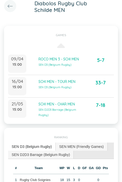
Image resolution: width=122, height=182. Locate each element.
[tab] (32, 147)
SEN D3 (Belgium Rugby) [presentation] (32, 147)
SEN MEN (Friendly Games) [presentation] (81, 147)
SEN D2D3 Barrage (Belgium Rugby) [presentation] (41, 155)
